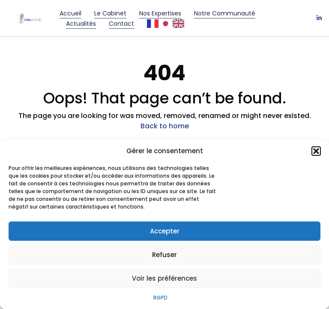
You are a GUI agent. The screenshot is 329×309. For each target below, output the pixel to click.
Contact (121, 23)
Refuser (164, 254)
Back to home (165, 126)
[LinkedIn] (319, 18)
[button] (316, 151)
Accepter (164, 231)
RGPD (160, 297)
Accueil (70, 13)
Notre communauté (224, 13)
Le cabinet (110, 13)
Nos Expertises (160, 13)
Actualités (81, 23)
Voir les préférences (164, 278)
